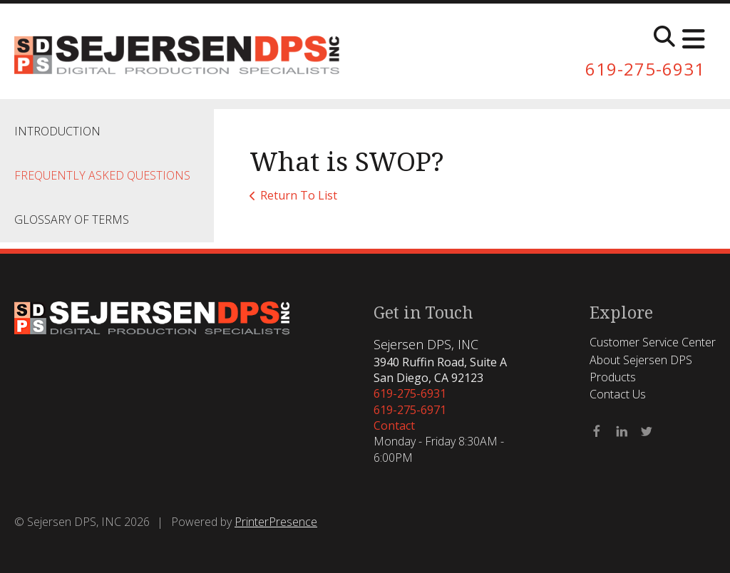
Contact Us (618, 394)
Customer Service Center (653, 342)
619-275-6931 (645, 69)
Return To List (298, 195)
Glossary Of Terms (71, 219)
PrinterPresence (276, 522)
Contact (394, 425)
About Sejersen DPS (641, 360)
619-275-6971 (410, 410)
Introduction (57, 131)
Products (613, 377)
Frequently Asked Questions (102, 175)
